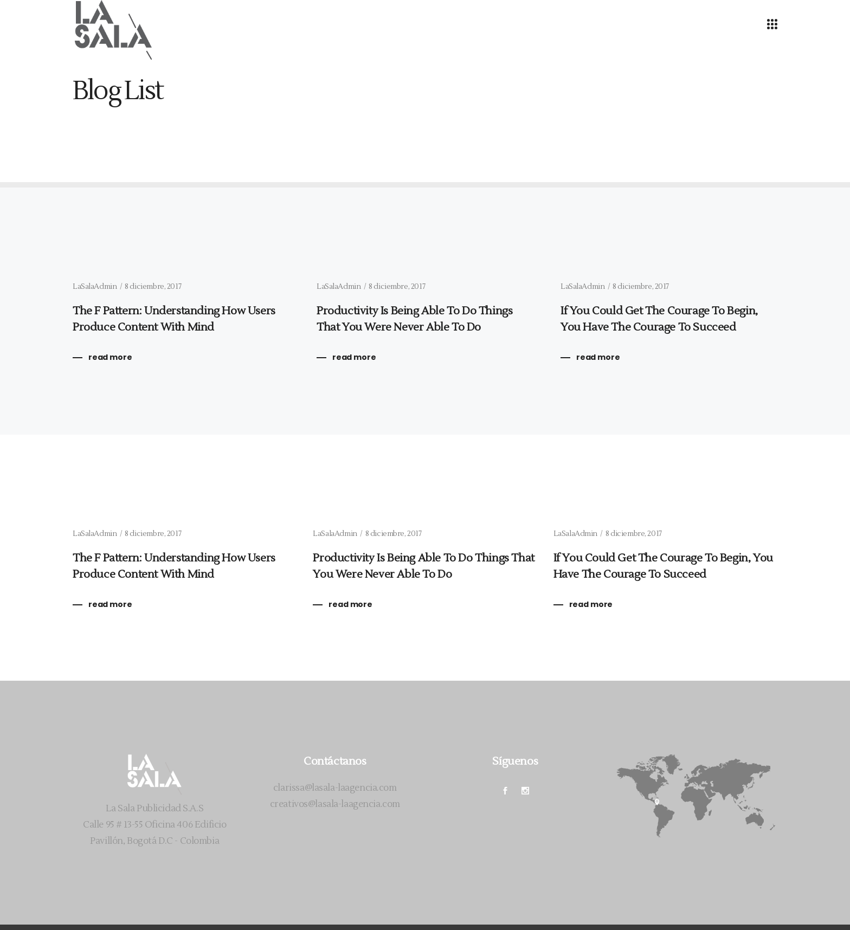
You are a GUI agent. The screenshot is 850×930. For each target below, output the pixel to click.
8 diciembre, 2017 (153, 287)
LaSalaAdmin (95, 287)
